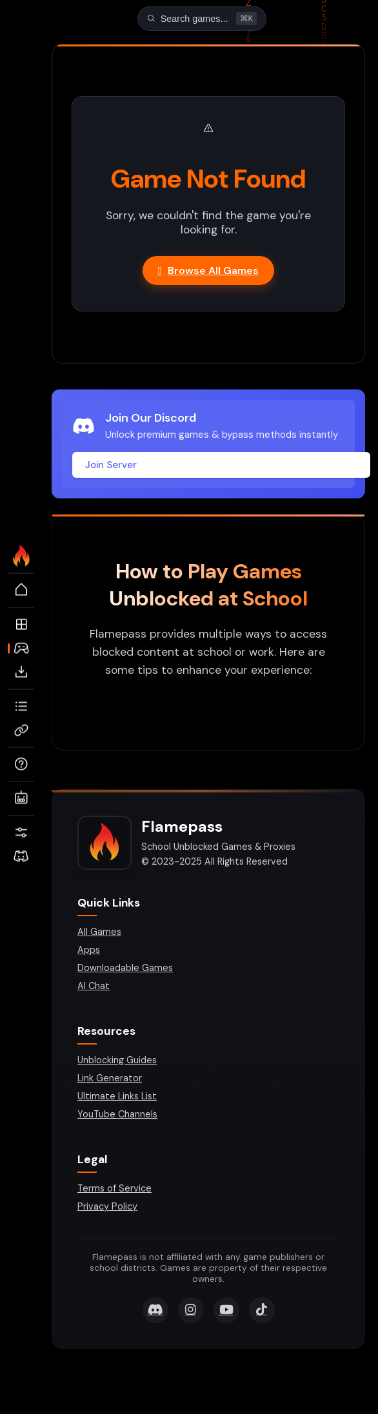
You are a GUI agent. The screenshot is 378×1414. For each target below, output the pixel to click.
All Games (99, 933)
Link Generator (109, 1079)
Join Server (111, 466)
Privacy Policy (107, 1207)
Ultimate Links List (117, 1097)
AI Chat (93, 987)
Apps (88, 951)
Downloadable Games (125, 969)
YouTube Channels (117, 1115)
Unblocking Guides (117, 1061)
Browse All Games (208, 272)
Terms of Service (114, 1189)
